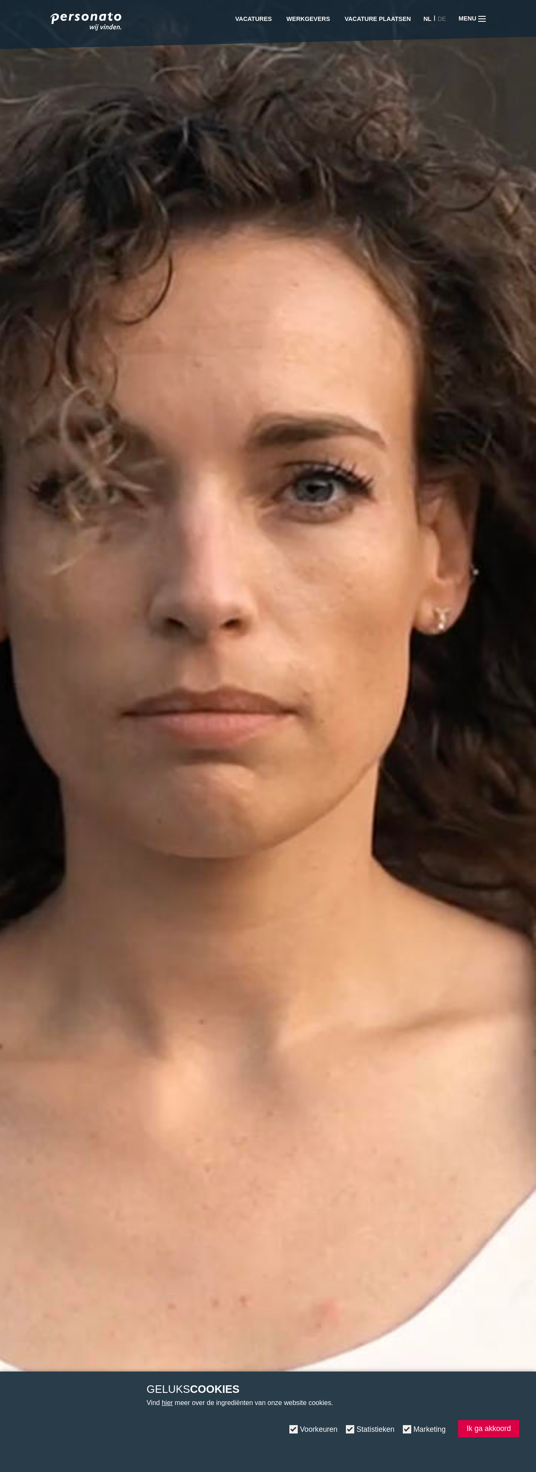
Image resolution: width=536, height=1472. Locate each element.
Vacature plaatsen (378, 18)
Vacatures (253, 18)
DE (442, 18)
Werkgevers (308, 18)
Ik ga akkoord (488, 1428)
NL (427, 18)
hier (167, 1402)
